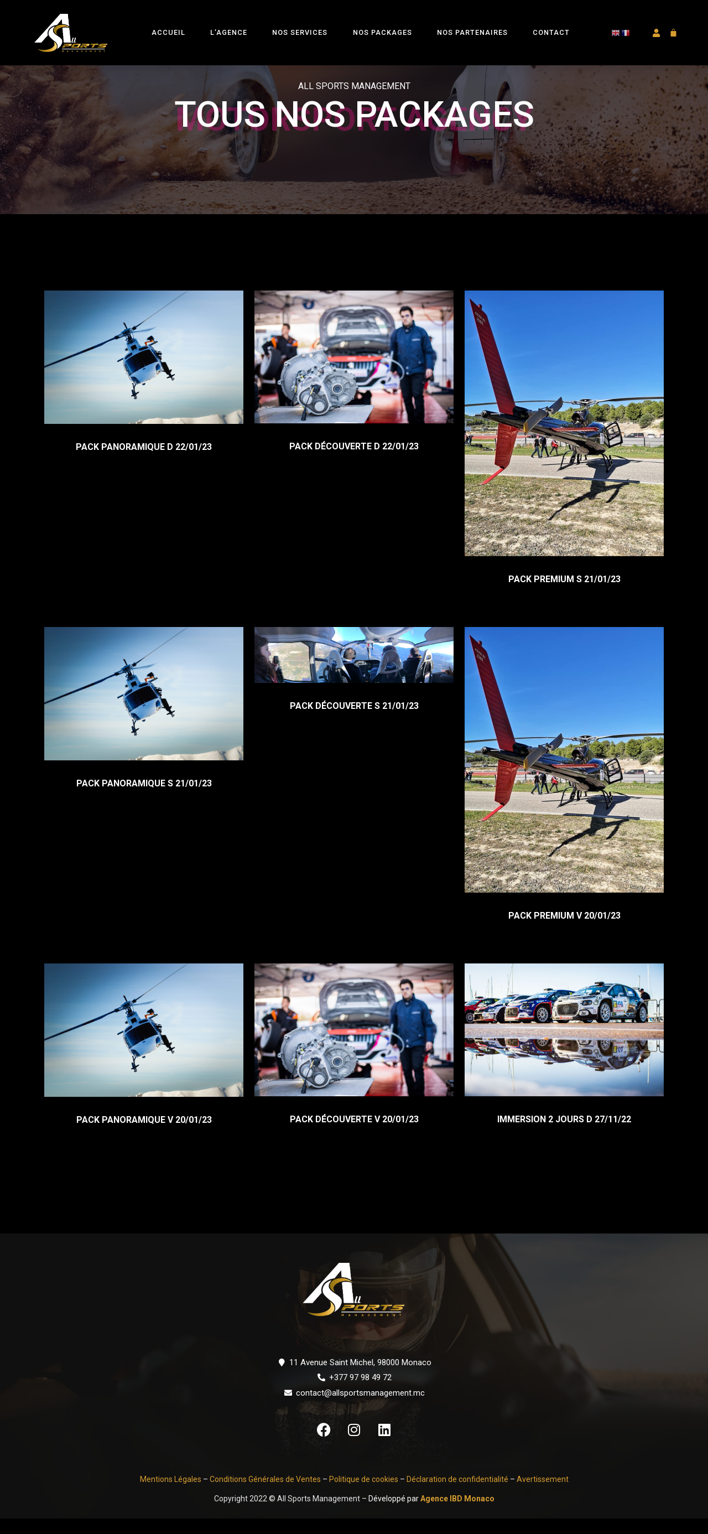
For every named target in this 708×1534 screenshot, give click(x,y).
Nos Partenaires (472, 32)
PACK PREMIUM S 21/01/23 (564, 594)
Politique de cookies (363, 1494)
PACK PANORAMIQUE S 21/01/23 (144, 799)
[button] (655, 33)
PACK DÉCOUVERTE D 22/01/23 (354, 462)
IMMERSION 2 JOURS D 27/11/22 (564, 1135)
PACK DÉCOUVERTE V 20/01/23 (354, 1135)
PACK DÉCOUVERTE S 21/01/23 (354, 722)
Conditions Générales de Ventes (264, 1494)
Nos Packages (382, 32)
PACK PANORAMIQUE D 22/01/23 (144, 462)
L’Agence (228, 32)
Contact (551, 32)
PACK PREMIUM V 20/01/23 (564, 931)
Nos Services (299, 32)
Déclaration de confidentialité (457, 1494)
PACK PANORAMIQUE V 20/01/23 (144, 1136)
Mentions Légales (170, 1494)
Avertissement (543, 1494)
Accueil (168, 32)
